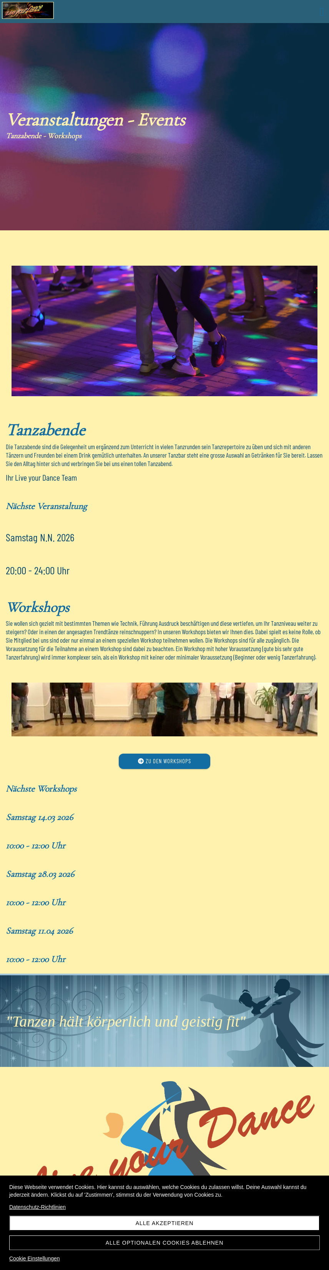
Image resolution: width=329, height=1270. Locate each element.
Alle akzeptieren (165, 1223)
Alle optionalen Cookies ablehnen (165, 1243)
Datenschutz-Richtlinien (37, 1207)
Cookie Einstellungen (34, 1258)
